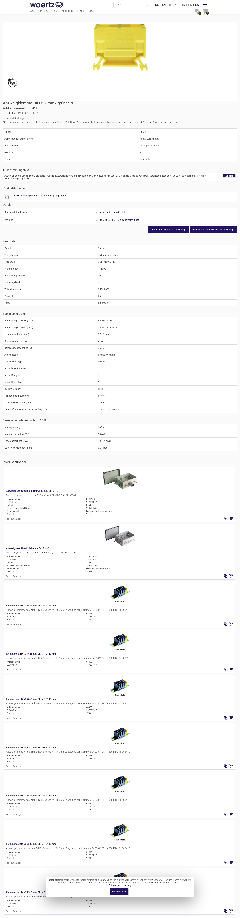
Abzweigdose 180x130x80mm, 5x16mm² (85, 437)
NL (190, 4)
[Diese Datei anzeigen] (126, 131)
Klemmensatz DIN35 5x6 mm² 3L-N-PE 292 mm (89, 755)
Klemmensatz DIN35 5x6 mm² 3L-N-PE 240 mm (89, 676)
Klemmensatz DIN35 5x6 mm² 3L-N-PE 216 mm (89, 649)
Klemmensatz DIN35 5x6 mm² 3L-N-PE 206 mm (89, 623)
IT (170, 4)
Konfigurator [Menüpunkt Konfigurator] (85, 12)
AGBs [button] (118, 913)
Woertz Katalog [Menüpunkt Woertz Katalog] (39, 12)
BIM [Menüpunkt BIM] (56, 12)
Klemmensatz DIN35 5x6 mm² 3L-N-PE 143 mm (89, 490)
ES (183, 4)
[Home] (46, 5)
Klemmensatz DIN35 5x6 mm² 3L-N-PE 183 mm (89, 570)
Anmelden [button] (205, 4)
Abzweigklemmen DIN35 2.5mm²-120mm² (129, 870)
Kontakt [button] (106, 913)
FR (176, 4)
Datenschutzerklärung (120, 885)
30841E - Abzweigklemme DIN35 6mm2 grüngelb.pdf (157, 129)
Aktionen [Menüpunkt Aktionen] (67, 12)
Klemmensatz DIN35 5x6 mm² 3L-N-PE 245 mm (89, 702)
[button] (186, 163)
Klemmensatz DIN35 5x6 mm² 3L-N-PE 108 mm (89, 464)
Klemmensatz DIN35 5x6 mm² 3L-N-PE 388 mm (89, 834)
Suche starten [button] (146, 4)
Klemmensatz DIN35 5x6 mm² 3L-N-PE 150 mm (89, 543)
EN (164, 4)
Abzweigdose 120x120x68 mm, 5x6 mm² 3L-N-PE (90, 411)
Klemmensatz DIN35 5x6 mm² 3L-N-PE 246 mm (89, 729)
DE (157, 4)
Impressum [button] (91, 913)
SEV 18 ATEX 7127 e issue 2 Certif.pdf (181, 154)
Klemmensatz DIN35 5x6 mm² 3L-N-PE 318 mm (89, 781)
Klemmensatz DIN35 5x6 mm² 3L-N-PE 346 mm (89, 808)
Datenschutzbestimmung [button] (140, 913)
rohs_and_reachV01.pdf (174, 146)
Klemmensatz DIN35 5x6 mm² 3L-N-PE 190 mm (89, 596)
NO (197, 4)
